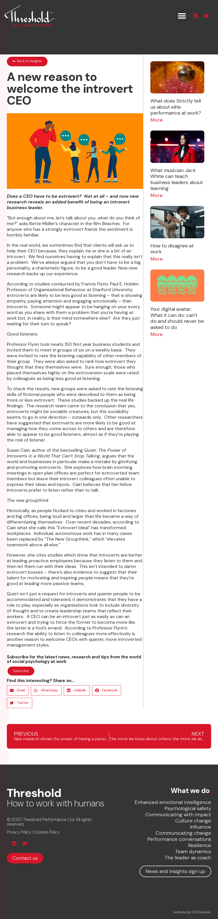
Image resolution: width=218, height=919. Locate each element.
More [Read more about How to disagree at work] (156, 259)
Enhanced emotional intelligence (173, 802)
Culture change (193, 820)
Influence (200, 827)
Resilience (199, 845)
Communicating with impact (178, 814)
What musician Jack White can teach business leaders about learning (176, 179)
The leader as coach (188, 857)
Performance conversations (179, 839)
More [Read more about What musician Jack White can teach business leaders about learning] (156, 195)
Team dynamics (193, 851)
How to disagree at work (172, 248)
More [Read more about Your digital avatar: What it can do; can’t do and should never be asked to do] (156, 334)
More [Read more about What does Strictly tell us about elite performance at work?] (156, 120)
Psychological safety (188, 808)
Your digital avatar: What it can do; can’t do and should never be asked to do (177, 318)
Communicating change (183, 833)
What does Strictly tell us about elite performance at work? (175, 107)
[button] (182, 15)
